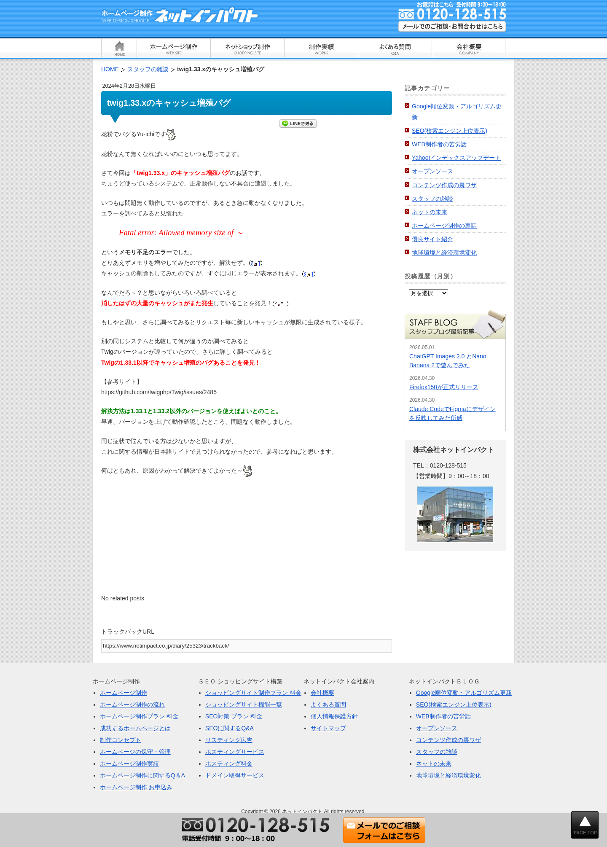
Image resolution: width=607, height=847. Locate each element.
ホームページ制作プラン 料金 (139, 716)
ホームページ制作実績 (129, 763)
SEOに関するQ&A (229, 728)
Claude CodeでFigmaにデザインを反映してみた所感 (452, 413)
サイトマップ (328, 728)
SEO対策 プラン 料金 (233, 716)
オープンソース (432, 171)
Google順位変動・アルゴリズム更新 (464, 692)
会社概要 (322, 692)
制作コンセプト (120, 740)
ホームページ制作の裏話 (444, 225)
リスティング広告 (228, 740)
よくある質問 (328, 704)
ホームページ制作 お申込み (136, 787)
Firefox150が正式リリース (443, 387)
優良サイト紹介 (432, 239)
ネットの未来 (429, 212)
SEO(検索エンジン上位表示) (449, 130)
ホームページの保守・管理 (135, 751)
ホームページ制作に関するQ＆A (142, 775)
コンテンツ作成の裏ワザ (444, 185)
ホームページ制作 (123, 692)
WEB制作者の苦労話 (439, 144)
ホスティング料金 (228, 763)
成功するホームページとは (135, 728)
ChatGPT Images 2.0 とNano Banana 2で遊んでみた (447, 360)
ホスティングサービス (234, 751)
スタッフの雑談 (432, 198)
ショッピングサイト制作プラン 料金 (253, 692)
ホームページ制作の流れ (132, 704)
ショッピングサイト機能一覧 (243, 704)
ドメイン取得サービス (234, 775)
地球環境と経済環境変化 (444, 252)
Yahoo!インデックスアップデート (456, 157)
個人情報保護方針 (334, 716)
